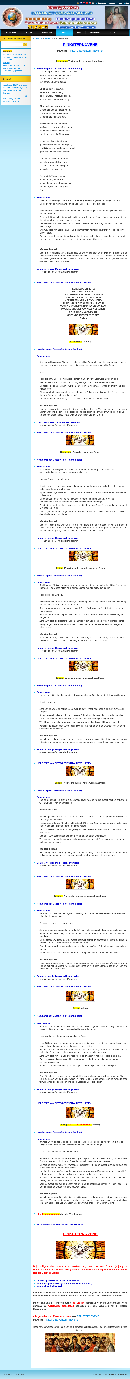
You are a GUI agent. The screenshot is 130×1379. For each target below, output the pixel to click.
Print (127, 3)
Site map (112, 3)
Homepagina (37, 38)
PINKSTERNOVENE (88, 1316)
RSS (120, 3)
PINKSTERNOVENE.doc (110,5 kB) (86, 51)
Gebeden (48, 38)
